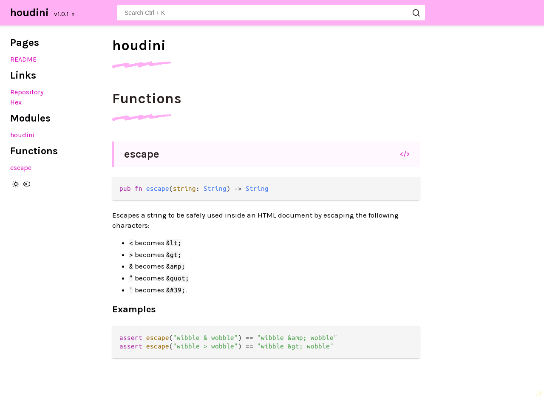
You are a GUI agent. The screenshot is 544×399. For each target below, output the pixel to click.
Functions (146, 98)
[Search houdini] (271, 12)
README (23, 59)
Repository (27, 92)
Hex (16, 102)
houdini (29, 12)
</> (405, 154)
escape (20, 168)
